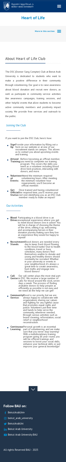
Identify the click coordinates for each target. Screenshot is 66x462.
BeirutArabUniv (14, 412)
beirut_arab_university (18, 418)
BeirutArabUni (13, 423)
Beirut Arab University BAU (20, 434)
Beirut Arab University (18, 429)
